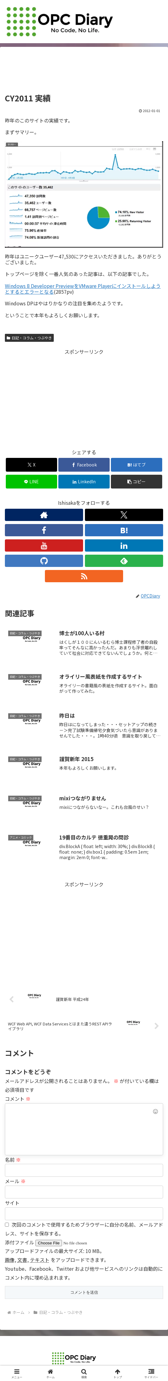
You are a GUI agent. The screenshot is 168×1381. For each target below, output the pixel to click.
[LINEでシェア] (31, 482)
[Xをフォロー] (124, 515)
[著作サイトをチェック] (44, 515)
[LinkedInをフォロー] (124, 545)
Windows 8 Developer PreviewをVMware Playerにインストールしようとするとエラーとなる (83, 288)
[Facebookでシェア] (84, 465)
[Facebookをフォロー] (44, 530)
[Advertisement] (84, 72)
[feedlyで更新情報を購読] (124, 561)
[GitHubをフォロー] (44, 561)
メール (15, 1181)
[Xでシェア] (31, 465)
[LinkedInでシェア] (84, 482)
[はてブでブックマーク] (136, 465)
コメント (18, 1098)
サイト (12, 1202)
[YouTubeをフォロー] (44, 545)
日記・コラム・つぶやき (29, 337)
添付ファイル (20, 1242)
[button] (136, 482)
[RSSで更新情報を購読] (84, 576)
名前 (13, 1159)
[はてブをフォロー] (124, 530)
